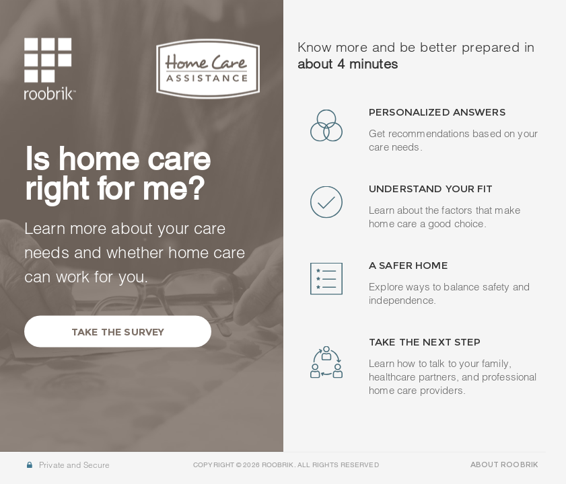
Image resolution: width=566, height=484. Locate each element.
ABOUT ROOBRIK (504, 464)
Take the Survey (117, 331)
